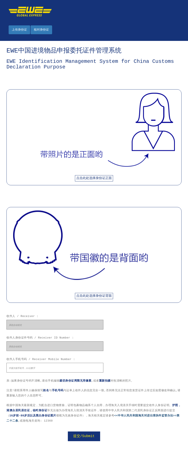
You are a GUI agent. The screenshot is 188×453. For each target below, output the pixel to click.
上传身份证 (19, 29)
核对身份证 (41, 29)
